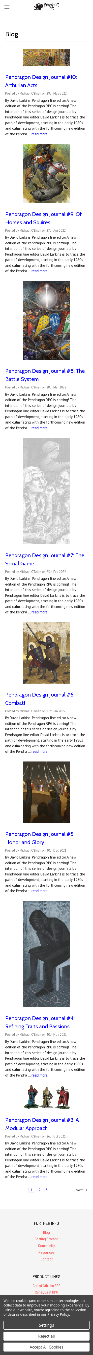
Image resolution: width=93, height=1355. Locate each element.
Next (82, 1190)
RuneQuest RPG (46, 1292)
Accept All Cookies (46, 1347)
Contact (47, 1258)
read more (39, 134)
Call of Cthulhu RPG (47, 1285)
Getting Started (46, 1238)
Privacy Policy (58, 1314)
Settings (46, 1325)
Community (46, 1245)
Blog (46, 1232)
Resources (46, 1252)
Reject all (46, 1336)
